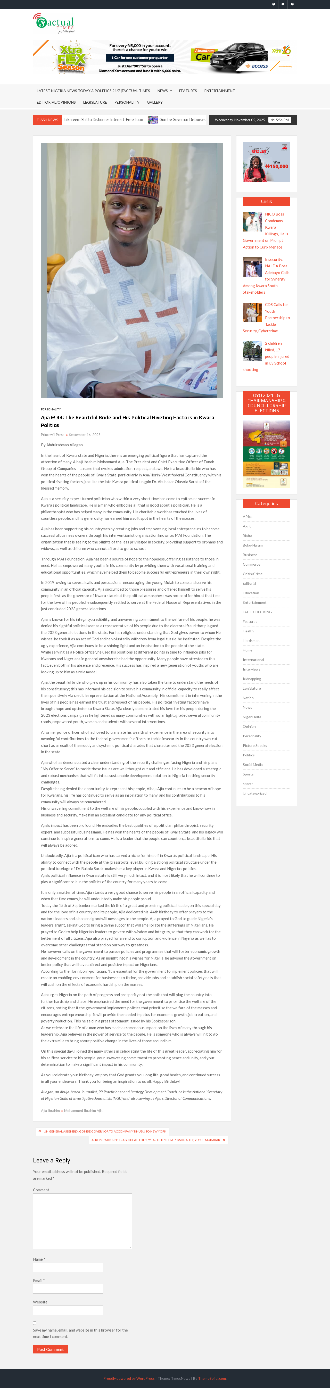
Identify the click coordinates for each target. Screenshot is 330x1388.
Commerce (251, 564)
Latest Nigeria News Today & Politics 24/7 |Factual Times (93, 90)
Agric (247, 526)
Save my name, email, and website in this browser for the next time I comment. (80, 1333)
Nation (248, 698)
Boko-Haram (253, 545)
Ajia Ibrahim (50, 1110)
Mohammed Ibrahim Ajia (83, 1110)
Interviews (251, 669)
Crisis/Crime (253, 574)
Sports (248, 774)
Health (248, 631)
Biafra (247, 535)
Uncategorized (255, 793)
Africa (247, 516)
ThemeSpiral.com (212, 1378)
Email (39, 1280)
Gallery (155, 102)
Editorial (249, 583)
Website (40, 1302)
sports (248, 783)
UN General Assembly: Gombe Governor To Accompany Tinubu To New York (105, 1131)
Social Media (253, 764)
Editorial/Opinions (56, 102)
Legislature (95, 102)
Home (247, 650)
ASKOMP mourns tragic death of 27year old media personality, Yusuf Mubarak (156, 1140)
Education (251, 593)
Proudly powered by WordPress (129, 1378)
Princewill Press (52, 435)
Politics (249, 755)
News (163, 90)
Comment (41, 1189)
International (253, 659)
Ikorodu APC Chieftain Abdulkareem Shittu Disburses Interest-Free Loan (87, 119)
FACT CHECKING (257, 612)
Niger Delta (252, 717)
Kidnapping (252, 678)
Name (39, 1259)
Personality (126, 102)
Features (188, 90)
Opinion (249, 726)
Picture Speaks (255, 745)
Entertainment (219, 90)
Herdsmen (251, 640)
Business (250, 554)
